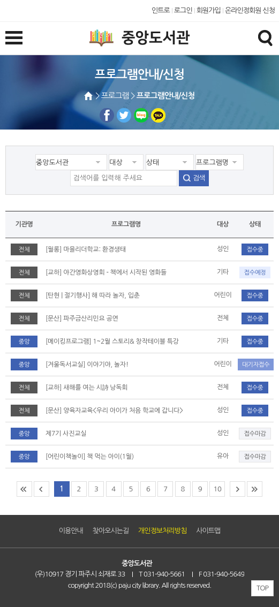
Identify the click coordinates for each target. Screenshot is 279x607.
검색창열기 (265, 37)
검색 (199, 177)
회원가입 (209, 10)
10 (217, 488)
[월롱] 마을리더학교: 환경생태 (86, 249)
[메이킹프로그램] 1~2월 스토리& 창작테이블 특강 (112, 341)
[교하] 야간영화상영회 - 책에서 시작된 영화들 (106, 272)
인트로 (161, 10)
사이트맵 (208, 530)
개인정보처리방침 (162, 530)
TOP (262, 588)
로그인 (183, 10)
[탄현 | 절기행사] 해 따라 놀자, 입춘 (93, 295)
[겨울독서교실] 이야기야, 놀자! (87, 364)
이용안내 (71, 530)
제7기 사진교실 (66, 433)
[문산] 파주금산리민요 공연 (82, 318)
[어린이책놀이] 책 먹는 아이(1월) (90, 456)
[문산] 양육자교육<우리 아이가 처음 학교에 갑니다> (114, 410)
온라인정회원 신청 (250, 10)
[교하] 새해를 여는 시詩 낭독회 (86, 387)
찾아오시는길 (111, 530)
